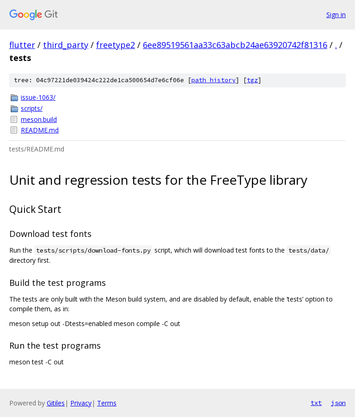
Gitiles (56, 403)
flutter (22, 44)
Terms (106, 403)
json (338, 403)
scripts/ (32, 108)
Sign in (336, 14)
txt (316, 403)
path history (213, 80)
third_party (65, 44)
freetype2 (115, 44)
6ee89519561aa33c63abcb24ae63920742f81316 (235, 44)
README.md (40, 130)
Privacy (81, 403)
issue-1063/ (38, 97)
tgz (252, 80)
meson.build (39, 119)
